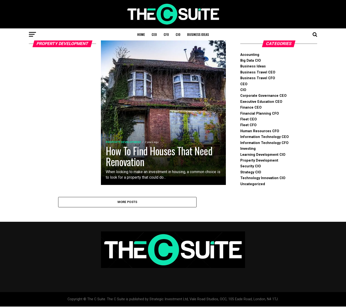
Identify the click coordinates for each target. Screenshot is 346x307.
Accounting (249, 55)
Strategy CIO (250, 172)
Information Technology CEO (264, 137)
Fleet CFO (248, 125)
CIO (178, 34)
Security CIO (250, 166)
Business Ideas (198, 34)
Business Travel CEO (257, 72)
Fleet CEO (248, 119)
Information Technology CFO (264, 143)
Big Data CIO (250, 61)
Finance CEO (251, 107)
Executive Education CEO (261, 102)
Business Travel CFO (257, 78)
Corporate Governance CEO (263, 96)
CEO (154, 34)
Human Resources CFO (259, 131)
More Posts (127, 202)
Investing (248, 149)
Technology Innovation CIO (262, 178)
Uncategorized (252, 184)
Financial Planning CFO (259, 113)
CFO (166, 34)
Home (141, 34)
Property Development (259, 160)
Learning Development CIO (262, 155)
